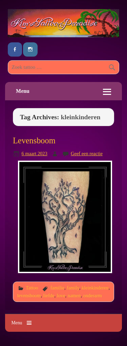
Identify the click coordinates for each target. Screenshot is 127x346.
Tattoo (32, 287)
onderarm (92, 295)
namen (74, 295)
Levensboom (34, 140)
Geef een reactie (87, 153)
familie (57, 287)
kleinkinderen (95, 287)
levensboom (29, 295)
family (73, 287)
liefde (49, 295)
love (61, 295)
